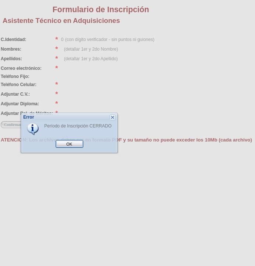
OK (69, 144)
